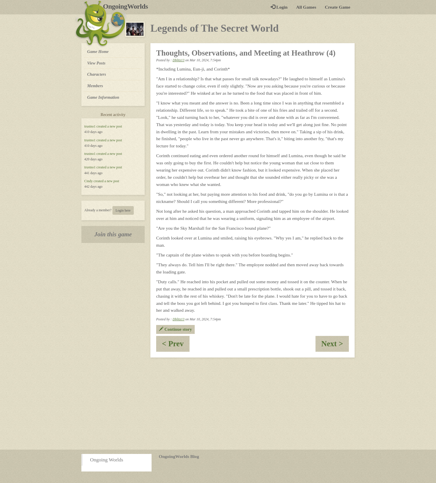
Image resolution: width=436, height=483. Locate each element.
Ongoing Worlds (106, 460)
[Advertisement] (218, 403)
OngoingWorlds (127, 6)
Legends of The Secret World (214, 28)
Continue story (175, 329)
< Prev (176, 345)
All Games (306, 7)
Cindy (88, 181)
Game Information (103, 97)
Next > (335, 345)
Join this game (113, 234)
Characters (96, 74)
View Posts (96, 63)
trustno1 (89, 126)
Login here (123, 210)
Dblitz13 (178, 60)
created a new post (109, 126)
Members (95, 85)
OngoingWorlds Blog (179, 456)
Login (279, 7)
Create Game (337, 7)
